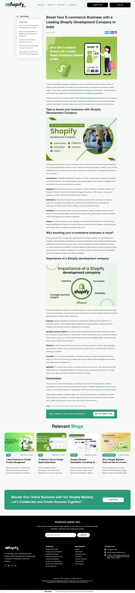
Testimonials (79, 552)
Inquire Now (97, 5)
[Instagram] (115, 32)
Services (51, 5)
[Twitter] (109, 32)
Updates (74, 455)
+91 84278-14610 (112, 549)
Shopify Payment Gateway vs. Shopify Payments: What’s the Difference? (28, 34)
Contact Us (72, 5)
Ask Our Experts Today (104, 414)
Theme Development (52, 559)
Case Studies (79, 564)
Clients (77, 549)
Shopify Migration (109, 455)
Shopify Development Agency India (62, 406)
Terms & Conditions (81, 559)
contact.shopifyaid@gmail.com (116, 552)
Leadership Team (80, 554)
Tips (8, 455)
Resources (61, 5)
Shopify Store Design (52, 554)
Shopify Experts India (79, 406)
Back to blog (22, 16)
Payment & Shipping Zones (54, 556)
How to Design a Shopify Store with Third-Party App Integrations (29, 53)
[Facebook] (106, 32)
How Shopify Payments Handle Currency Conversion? (28, 47)
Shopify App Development (54, 552)
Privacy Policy (79, 561)
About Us (41, 5)
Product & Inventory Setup (54, 561)
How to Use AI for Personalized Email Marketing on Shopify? (28, 26)
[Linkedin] (112, 32)
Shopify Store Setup (52, 549)
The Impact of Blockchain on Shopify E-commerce (27, 41)
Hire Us (120, 5)
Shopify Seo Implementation (54, 564)
